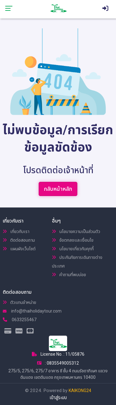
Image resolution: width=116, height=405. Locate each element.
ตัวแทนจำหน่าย (19, 302)
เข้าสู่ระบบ (58, 397)
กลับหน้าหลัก (58, 189)
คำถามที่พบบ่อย (69, 274)
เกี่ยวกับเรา (16, 231)
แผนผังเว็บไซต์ (19, 248)
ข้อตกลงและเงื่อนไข (72, 240)
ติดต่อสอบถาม (19, 240)
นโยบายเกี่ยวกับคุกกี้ (73, 248)
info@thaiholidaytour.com (32, 311)
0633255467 (20, 319)
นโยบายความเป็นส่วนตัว (76, 231)
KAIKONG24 (80, 390)
